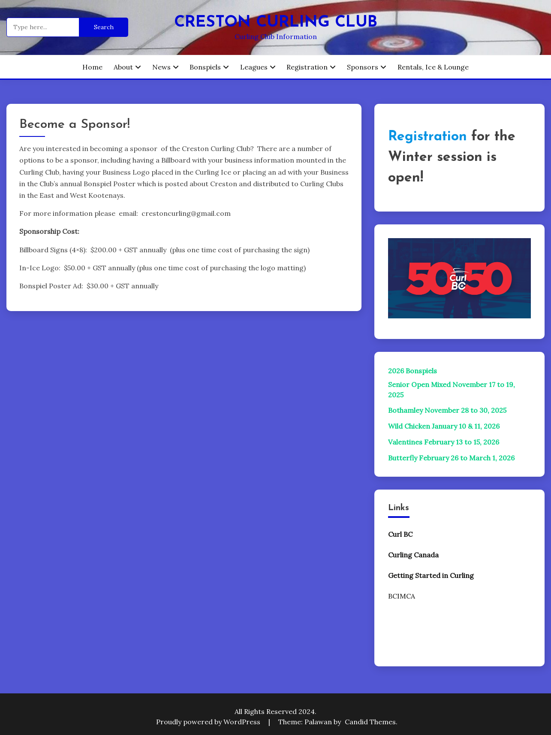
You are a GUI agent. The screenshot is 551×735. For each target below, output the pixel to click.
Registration (307, 67)
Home (92, 67)
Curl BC (400, 534)
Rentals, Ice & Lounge (433, 67)
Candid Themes (370, 721)
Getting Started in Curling (431, 575)
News (161, 67)
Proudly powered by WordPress (209, 721)
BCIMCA (401, 596)
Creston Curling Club (275, 22)
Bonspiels (205, 67)
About (123, 67)
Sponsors (362, 67)
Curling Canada (413, 554)
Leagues (254, 67)
